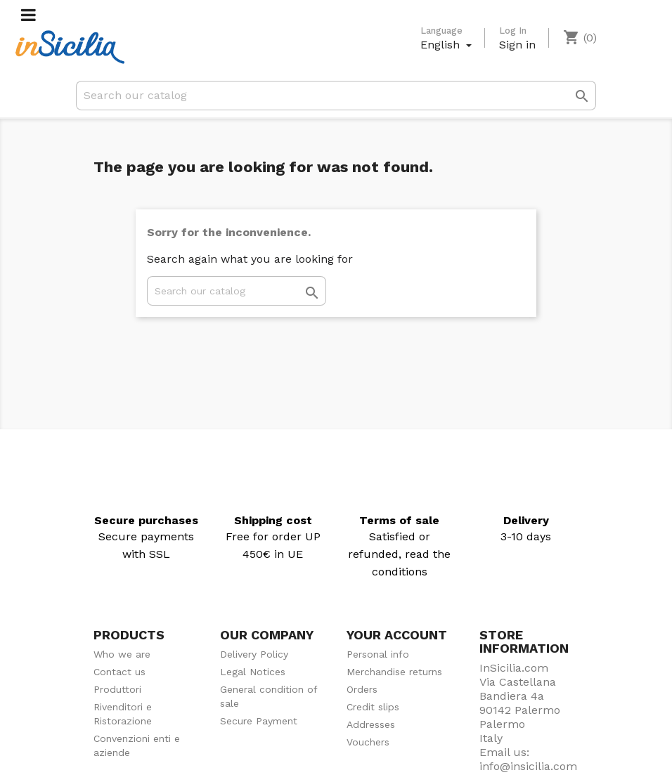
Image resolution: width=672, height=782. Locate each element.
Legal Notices (252, 671)
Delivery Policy (254, 654)
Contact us (119, 671)
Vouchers (368, 742)
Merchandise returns (394, 671)
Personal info (378, 654)
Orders (362, 689)
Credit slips (373, 706)
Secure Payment (258, 720)
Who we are (121, 654)
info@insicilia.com (528, 766)
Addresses (371, 724)
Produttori (117, 689)
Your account (397, 634)
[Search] (336, 95)
